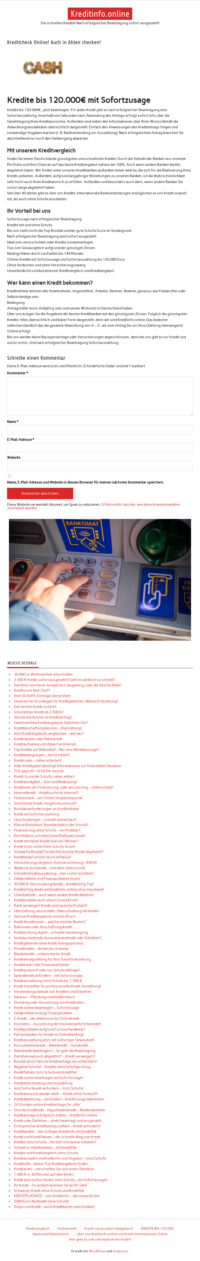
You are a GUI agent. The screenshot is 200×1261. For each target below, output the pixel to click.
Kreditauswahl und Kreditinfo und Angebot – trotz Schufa (60, 1158)
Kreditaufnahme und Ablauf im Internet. (45, 744)
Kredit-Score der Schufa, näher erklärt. (44, 776)
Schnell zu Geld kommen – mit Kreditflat (45, 1147)
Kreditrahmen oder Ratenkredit (38, 739)
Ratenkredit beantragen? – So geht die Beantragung (55, 1051)
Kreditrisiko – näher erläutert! (38, 760)
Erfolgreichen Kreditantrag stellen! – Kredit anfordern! (57, 1126)
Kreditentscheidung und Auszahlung (43, 1083)
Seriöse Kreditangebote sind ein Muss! (45, 916)
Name (12, 422)
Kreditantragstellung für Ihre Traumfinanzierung (52, 959)
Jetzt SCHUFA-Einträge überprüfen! (42, 696)
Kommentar (17, 373)
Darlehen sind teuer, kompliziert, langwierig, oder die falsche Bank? (68, 685)
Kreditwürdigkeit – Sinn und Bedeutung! (45, 782)
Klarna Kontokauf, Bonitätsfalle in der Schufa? (51, 825)
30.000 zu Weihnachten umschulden (43, 674)
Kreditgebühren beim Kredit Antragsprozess (49, 943)
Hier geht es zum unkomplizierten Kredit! (100, 1239)
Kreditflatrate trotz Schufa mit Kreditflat (45, 1072)
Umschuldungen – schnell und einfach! (45, 820)
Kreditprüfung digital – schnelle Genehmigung (51, 932)
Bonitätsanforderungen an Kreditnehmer (46, 809)
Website (13, 457)
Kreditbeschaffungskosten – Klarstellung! (48, 728)
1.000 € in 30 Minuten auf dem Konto (44, 1174)
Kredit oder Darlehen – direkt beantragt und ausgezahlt (57, 1121)
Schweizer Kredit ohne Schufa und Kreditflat (49, 1191)
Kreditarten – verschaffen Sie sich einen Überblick (54, 1169)
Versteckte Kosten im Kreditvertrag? (43, 717)
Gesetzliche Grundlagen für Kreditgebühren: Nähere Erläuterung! (66, 701)
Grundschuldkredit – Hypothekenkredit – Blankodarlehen (59, 1110)
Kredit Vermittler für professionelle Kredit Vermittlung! (57, 986)
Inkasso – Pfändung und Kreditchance (44, 997)
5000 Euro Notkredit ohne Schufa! (41, 1201)
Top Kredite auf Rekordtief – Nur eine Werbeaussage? (56, 749)
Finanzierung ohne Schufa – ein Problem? (47, 830)
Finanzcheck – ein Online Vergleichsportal (48, 798)
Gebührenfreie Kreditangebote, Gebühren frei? (51, 723)
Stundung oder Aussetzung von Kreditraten (49, 1002)
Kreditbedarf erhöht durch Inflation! (42, 857)
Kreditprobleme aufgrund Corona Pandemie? (49, 1029)
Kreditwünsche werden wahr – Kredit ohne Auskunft (56, 1094)
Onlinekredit (67, 1228)
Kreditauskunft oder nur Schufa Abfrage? (47, 970)
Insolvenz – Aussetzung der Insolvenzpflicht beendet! (57, 1024)
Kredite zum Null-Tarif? (32, 690)
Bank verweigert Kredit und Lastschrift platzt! (50, 905)
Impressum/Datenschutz (50, 1234)
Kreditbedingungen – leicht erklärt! (42, 755)
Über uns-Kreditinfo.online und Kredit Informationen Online (122, 1234)
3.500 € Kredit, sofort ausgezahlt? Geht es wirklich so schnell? (64, 680)
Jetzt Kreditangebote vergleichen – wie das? (49, 733)
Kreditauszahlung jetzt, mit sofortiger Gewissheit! (54, 1040)
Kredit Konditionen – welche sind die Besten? (50, 922)
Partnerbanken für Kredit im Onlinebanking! (49, 1034)
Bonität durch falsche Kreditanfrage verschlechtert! (55, 1061)
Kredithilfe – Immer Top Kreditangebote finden (51, 1164)
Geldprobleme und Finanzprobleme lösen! (47, 879)
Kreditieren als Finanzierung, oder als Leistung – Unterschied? (63, 787)
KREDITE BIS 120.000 (157, 1228)
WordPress (97, 1251)
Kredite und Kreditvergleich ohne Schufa (46, 1153)
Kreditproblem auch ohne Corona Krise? (46, 900)
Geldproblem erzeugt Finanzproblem (43, 1013)
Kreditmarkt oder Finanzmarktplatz (41, 965)
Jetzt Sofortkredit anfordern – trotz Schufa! (49, 1088)
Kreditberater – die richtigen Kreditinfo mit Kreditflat (55, 1131)
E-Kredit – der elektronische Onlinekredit (46, 1018)
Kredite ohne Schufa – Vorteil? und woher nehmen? (55, 1142)
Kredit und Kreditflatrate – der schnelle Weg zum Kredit (57, 1137)
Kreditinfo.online (100, 13)
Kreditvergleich (37, 1228)
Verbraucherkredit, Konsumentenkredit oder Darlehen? (57, 938)
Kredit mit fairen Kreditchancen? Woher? (46, 841)
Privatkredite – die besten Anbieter (41, 949)
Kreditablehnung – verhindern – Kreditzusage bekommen (59, 1099)
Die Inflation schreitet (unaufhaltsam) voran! (49, 836)
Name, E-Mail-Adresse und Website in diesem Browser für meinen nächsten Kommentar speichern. (85, 482)
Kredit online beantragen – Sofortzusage (46, 1008)
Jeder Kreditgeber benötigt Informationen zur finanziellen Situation (67, 766)
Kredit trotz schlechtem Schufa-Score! (44, 846)
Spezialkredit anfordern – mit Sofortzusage (48, 975)
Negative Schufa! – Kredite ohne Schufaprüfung (52, 1067)
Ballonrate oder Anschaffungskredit (43, 927)
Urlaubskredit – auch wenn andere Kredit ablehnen (54, 895)
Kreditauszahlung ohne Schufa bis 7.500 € (48, 981)
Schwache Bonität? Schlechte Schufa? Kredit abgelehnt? (58, 852)
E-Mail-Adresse (20, 440)
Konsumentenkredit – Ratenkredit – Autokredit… (52, 1045)
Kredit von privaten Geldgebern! (108, 1228)
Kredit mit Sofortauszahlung (36, 814)
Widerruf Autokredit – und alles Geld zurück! (49, 868)
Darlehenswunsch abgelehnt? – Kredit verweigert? (54, 1056)
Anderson (120, 1251)
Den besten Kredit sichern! (35, 707)
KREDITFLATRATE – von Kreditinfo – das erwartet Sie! (57, 1196)
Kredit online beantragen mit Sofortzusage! (48, 1078)
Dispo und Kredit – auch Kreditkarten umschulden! (54, 1207)
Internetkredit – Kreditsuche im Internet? (46, 793)
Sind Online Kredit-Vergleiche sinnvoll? (45, 803)
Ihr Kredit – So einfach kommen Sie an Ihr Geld (50, 1185)
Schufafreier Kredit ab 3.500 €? (39, 712)
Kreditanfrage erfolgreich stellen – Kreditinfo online (55, 1115)
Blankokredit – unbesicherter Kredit (42, 954)
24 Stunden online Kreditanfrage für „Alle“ (47, 1104)
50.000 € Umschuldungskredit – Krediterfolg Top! (54, 884)
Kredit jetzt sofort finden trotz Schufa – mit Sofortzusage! (60, 1180)
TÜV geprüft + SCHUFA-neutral (39, 771)
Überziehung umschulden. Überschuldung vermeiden (56, 911)
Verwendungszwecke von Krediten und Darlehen (53, 992)
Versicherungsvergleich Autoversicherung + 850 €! (55, 862)
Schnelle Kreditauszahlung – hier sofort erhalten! (53, 873)
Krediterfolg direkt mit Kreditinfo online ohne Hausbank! (59, 889)
